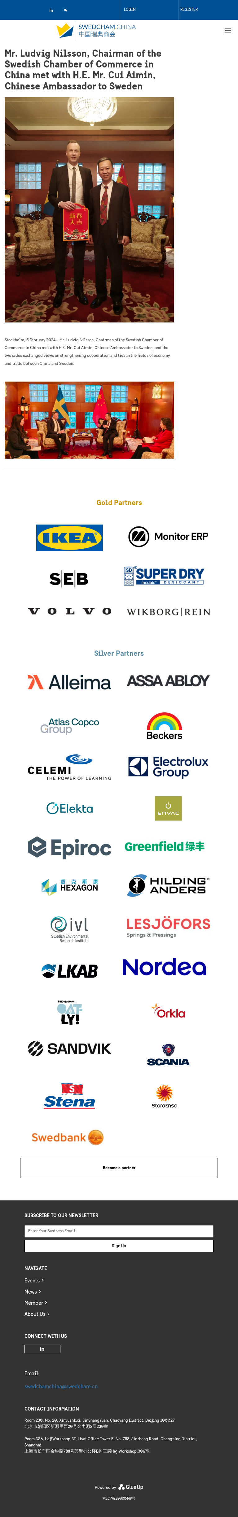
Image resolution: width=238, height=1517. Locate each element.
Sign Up (119, 1246)
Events (32, 1281)
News (30, 1292)
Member (33, 1303)
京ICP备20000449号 (118, 1498)
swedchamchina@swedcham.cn (61, 1387)
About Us (35, 1314)
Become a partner (119, 1168)
